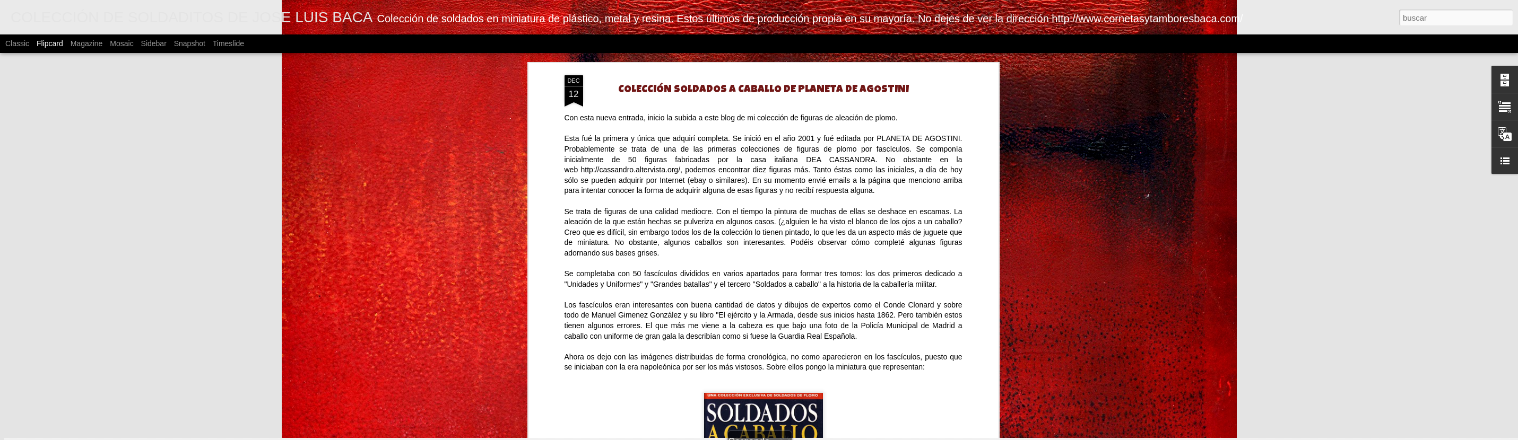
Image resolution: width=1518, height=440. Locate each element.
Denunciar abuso (1000, 434)
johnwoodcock (878, 434)
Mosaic (121, 43)
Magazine (87, 43)
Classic (17, 43)
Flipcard (50, 43)
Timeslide (228, 43)
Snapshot (189, 43)
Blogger (965, 434)
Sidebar (154, 43)
